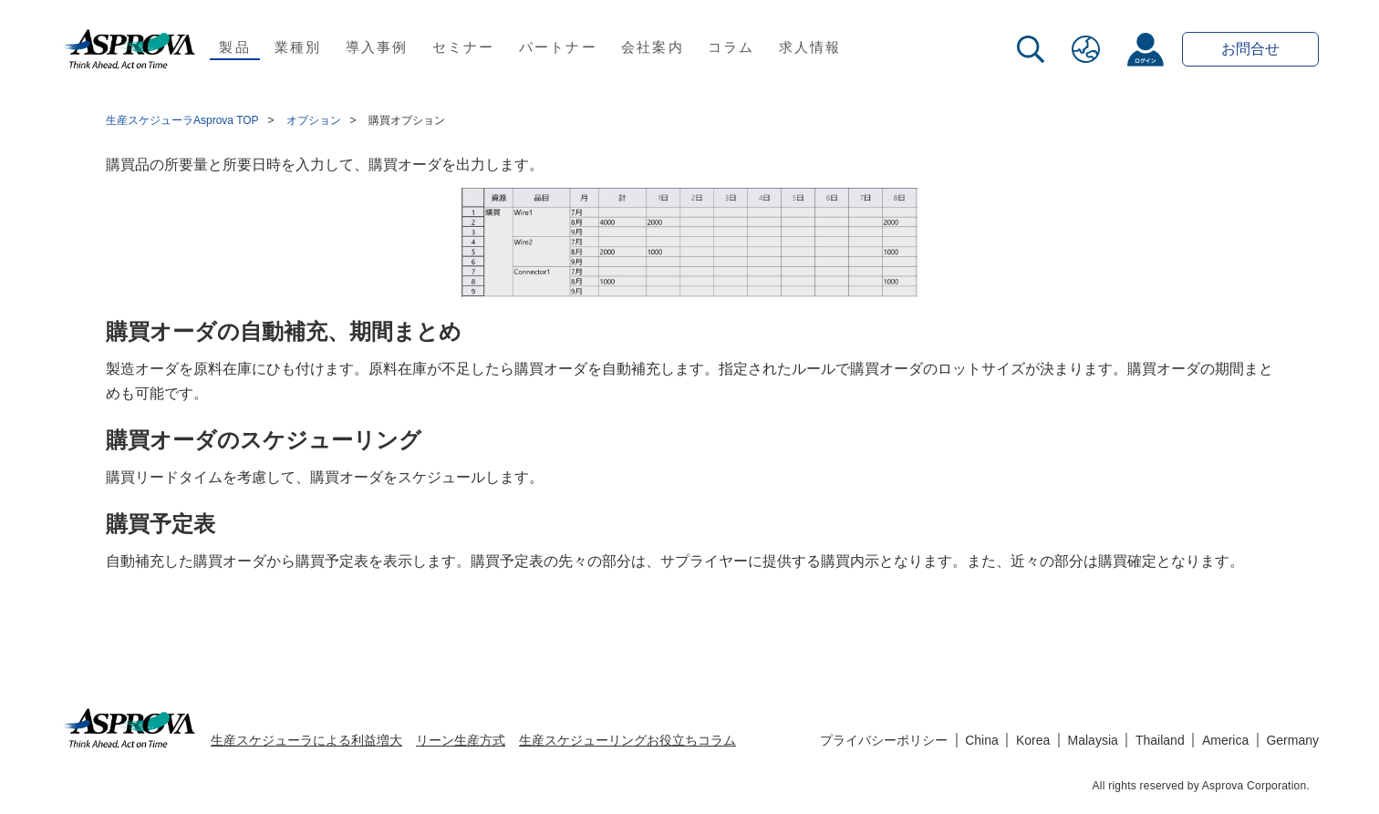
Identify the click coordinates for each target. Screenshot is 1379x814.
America (1225, 740)
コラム (731, 47)
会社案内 (652, 47)
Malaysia (1093, 740)
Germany (1292, 740)
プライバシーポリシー (884, 740)
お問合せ (1250, 49)
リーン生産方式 (460, 740)
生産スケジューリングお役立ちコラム (627, 740)
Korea (1033, 740)
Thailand (1160, 740)
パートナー (558, 47)
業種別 (298, 47)
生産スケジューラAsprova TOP (182, 120)
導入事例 (377, 47)
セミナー (463, 47)
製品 (235, 47)
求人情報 (810, 47)
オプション (313, 120)
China (982, 740)
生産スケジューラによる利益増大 (306, 740)
